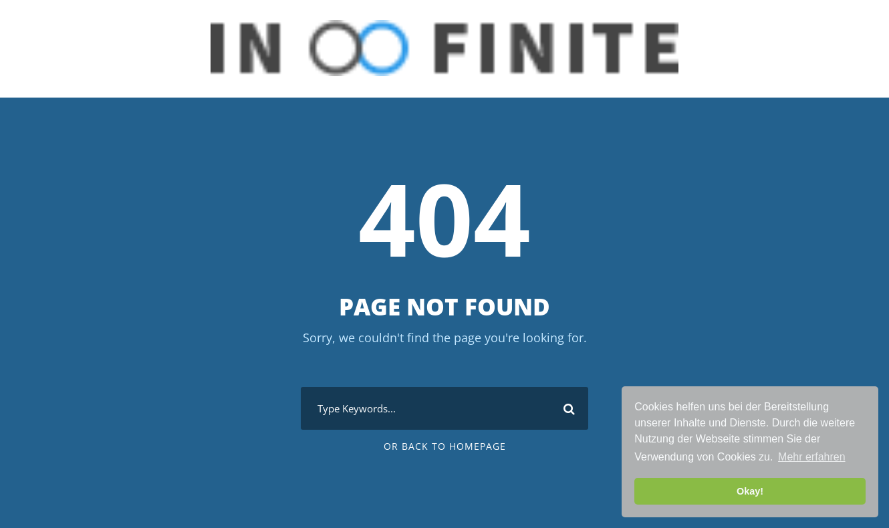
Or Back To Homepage (445, 446)
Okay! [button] (750, 491)
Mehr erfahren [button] (812, 457)
